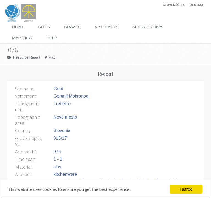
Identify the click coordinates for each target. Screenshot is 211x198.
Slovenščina (174, 5)
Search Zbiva (147, 26)
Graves (72, 26)
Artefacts (107, 26)
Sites (44, 26)
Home (18, 26)
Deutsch (197, 5)
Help (51, 37)
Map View (22, 37)
